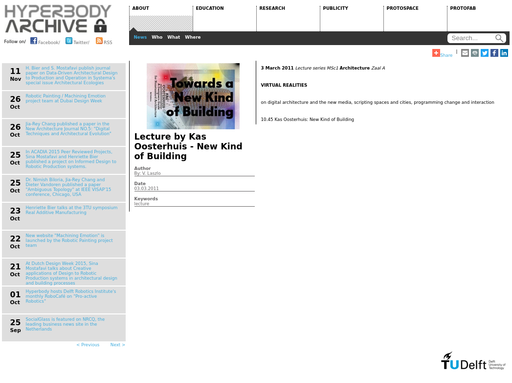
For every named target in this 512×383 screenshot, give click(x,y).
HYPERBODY (58, 18)
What (173, 37)
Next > (118, 344)
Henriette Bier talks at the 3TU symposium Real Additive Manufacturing (72, 210)
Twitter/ (77, 40)
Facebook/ (45, 40)
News (140, 37)
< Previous (87, 344)
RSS (104, 40)
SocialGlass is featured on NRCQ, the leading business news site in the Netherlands (65, 324)
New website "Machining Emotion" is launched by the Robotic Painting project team (69, 240)
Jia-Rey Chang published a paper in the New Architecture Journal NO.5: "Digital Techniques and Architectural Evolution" (68, 128)
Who (157, 37)
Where (192, 37)
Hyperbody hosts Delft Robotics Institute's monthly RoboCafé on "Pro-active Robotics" (71, 296)
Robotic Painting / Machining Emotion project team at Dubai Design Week (66, 98)
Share (442, 53)
